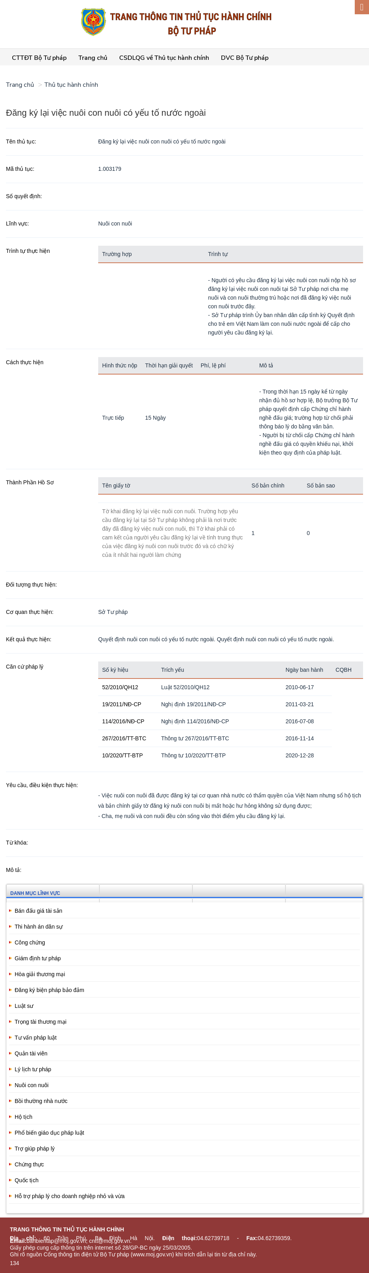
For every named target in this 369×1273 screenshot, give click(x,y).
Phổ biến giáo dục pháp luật (49, 1133)
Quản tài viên (31, 1053)
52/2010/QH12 (120, 687)
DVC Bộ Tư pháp (244, 58)
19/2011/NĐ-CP (121, 704)
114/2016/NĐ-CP (123, 721)
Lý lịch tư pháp (33, 1069)
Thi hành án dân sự (39, 926)
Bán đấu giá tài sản (38, 911)
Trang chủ (92, 58)
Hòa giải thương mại (40, 974)
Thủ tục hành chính (71, 84)
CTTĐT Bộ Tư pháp (39, 58)
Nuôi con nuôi (32, 1085)
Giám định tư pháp (38, 958)
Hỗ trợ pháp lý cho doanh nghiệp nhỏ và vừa (70, 1196)
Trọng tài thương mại (41, 1022)
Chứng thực (29, 1164)
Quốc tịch (26, 1180)
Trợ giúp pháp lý (35, 1148)
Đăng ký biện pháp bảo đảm (49, 990)
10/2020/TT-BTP (122, 755)
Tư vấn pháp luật (36, 1037)
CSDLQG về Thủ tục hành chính (164, 58)
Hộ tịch (23, 1117)
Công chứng (30, 942)
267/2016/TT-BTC (124, 738)
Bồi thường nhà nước (41, 1101)
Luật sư (24, 1006)
